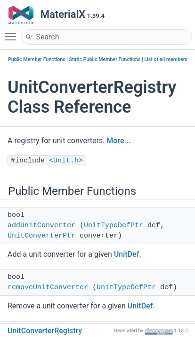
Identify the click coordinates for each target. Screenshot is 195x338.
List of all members (165, 59)
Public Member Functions (36, 59)
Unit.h (66, 161)
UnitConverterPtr (41, 236)
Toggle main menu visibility (13, 32)
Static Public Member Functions (105, 59)
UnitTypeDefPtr (113, 226)
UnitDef (126, 254)
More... (118, 140)
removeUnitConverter (48, 288)
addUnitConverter (41, 226)
